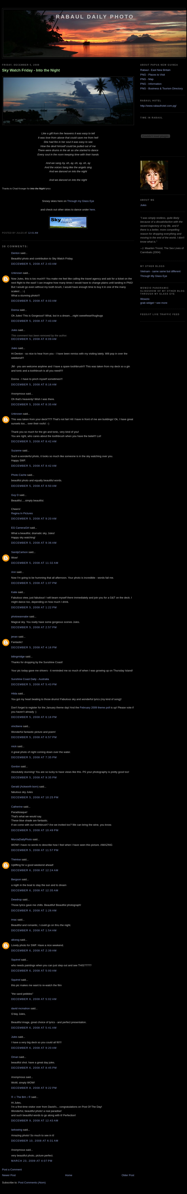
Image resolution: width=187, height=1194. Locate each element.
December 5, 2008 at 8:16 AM (34, 384)
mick (14, 746)
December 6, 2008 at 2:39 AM (34, 950)
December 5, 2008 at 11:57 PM (35, 850)
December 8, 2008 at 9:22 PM (34, 1087)
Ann (13, 572)
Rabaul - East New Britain (155, 70)
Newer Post (9, 1175)
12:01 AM (33, 233)
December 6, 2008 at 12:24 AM (34, 870)
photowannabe (19, 616)
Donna (15, 309)
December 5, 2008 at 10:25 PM (35, 797)
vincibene (16, 726)
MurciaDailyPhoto (21, 839)
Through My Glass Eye (153, 276)
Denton (15, 253)
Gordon (15, 766)
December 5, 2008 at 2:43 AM (34, 263)
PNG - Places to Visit (152, 74)
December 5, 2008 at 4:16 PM (34, 647)
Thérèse (16, 859)
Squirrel (15, 959)
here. (93, 209)
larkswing (16, 1129)
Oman (14, 1056)
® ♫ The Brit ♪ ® (20, 1097)
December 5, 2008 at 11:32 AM (34, 562)
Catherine (17, 806)
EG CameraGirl (20, 527)
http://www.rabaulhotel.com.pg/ (158, 105)
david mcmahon (20, 1008)
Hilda (14, 693)
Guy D (15, 495)
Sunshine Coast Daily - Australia (30, 679)
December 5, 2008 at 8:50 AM (34, 485)
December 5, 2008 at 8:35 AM (34, 404)
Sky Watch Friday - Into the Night (31, 70)
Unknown (16, 272)
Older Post (128, 1175)
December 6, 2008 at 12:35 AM (34, 890)
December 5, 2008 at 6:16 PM (34, 717)
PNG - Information (151, 83)
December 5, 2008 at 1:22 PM (34, 607)
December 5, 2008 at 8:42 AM (34, 441)
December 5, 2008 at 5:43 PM (34, 684)
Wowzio (144, 298)
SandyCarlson (19, 552)
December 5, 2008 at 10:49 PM (35, 830)
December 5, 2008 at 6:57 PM (34, 737)
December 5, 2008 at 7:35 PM (34, 757)
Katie (14, 592)
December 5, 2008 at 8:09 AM (34, 339)
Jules (14, 330)
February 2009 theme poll (95, 707)
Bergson (16, 879)
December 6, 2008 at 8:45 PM (34, 1067)
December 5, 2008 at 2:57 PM (34, 627)
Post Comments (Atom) (32, 1182)
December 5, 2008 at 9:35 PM (34, 777)
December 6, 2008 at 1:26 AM (34, 910)
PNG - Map (146, 79)
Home (68, 1175)
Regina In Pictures (22, 513)
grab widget (147, 302)
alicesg (15, 939)
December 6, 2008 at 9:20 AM (34, 1047)
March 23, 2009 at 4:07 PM (31, 1160)
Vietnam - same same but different (160, 271)
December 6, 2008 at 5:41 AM (34, 1027)
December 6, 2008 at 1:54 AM (34, 930)
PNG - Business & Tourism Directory (161, 88)
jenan (14, 636)
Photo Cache (18, 474)
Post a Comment (12, 1169)
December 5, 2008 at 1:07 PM (34, 583)
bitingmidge (18, 656)
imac (14, 919)
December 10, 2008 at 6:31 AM (34, 1140)
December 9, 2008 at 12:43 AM (34, 1120)
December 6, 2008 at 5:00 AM (34, 970)
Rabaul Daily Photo (95, 17)
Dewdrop (16, 899)
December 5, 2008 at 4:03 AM (34, 300)
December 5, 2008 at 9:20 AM (34, 518)
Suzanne (16, 450)
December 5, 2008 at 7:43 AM (34, 320)
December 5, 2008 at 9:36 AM (34, 542)
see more (161, 302)
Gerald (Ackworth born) (24, 786)
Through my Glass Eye (80, 201)
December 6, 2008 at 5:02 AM (34, 999)
